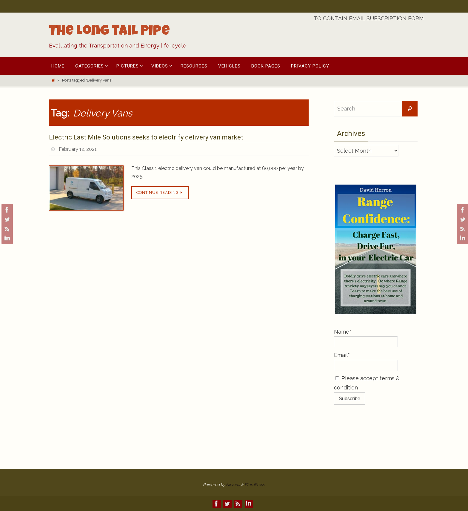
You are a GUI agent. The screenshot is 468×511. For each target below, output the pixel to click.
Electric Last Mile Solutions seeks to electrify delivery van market (146, 137)
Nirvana (233, 484)
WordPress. (254, 484)
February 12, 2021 (78, 149)
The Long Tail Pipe (109, 32)
